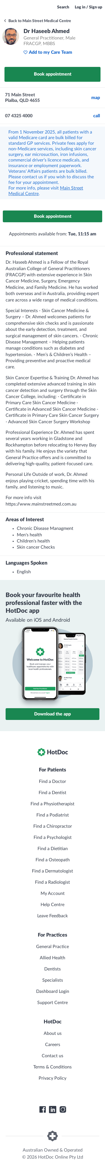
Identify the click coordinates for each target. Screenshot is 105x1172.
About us (53, 1033)
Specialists (52, 980)
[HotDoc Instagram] (63, 1109)
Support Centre (52, 1002)
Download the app (52, 714)
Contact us (52, 1056)
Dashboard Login (52, 991)
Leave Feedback (52, 916)
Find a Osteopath (53, 860)
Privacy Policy (52, 1078)
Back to (37, 21)
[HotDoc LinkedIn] (53, 1109)
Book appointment (52, 74)
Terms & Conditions (52, 1067)
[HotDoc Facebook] (43, 1109)
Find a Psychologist (53, 837)
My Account (53, 893)
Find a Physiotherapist (52, 804)
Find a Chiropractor (52, 826)
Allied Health (52, 958)
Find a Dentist (52, 792)
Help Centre (52, 904)
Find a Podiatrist (52, 815)
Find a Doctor (52, 781)
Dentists (52, 969)
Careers (52, 1044)
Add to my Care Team (47, 52)
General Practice (52, 946)
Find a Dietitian (53, 848)
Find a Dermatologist (52, 871)
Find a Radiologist (52, 882)
